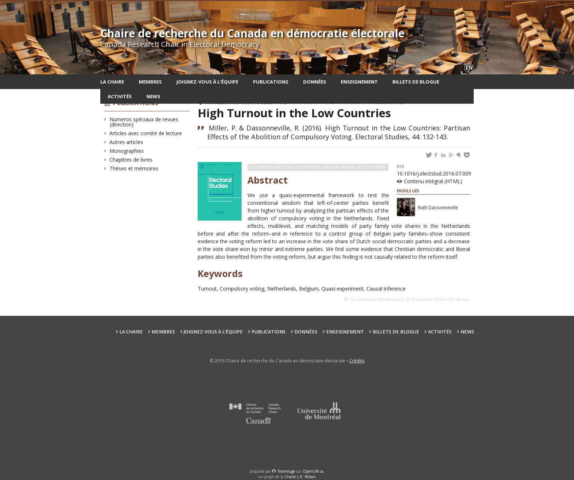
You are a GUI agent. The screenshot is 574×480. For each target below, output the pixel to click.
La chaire (112, 81)
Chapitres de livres (131, 159)
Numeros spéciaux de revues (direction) (144, 122)
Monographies (127, 150)
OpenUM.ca (313, 471)
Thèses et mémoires (134, 168)
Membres (150, 81)
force (286, 471)
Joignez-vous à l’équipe (207, 81)
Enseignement (359, 81)
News (153, 96)
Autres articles (126, 142)
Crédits (356, 361)
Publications (270, 81)
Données (314, 81)
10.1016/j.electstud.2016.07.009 (434, 170)
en (469, 67)
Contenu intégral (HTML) (433, 181)
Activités (120, 96)
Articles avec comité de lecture (146, 133)
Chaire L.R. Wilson (300, 476)
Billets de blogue (415, 81)
